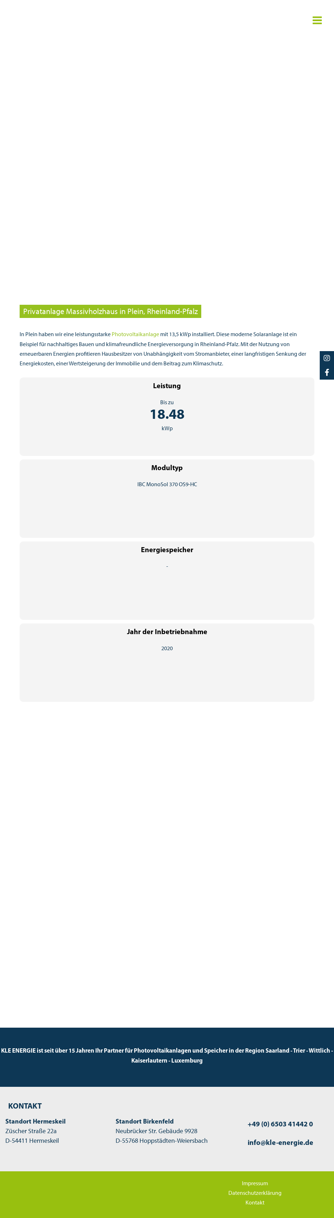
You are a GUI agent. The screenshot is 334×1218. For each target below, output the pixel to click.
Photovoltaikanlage (135, 334)
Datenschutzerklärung (255, 1192)
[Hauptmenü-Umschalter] (317, 20)
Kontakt (255, 1202)
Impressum (255, 1182)
